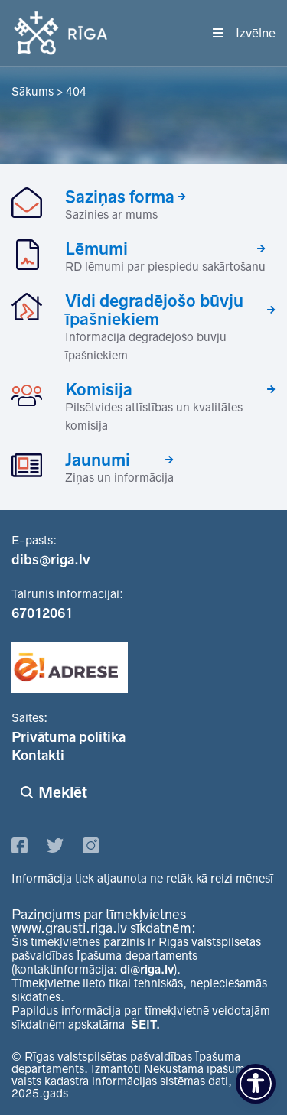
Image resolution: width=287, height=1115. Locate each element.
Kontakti (37, 755)
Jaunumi (97, 459)
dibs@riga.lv (50, 559)
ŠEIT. (145, 1024)
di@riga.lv (147, 969)
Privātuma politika (68, 737)
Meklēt (62, 792)
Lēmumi (96, 248)
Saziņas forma (119, 196)
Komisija (98, 389)
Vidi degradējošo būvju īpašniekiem (154, 309)
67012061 (42, 613)
